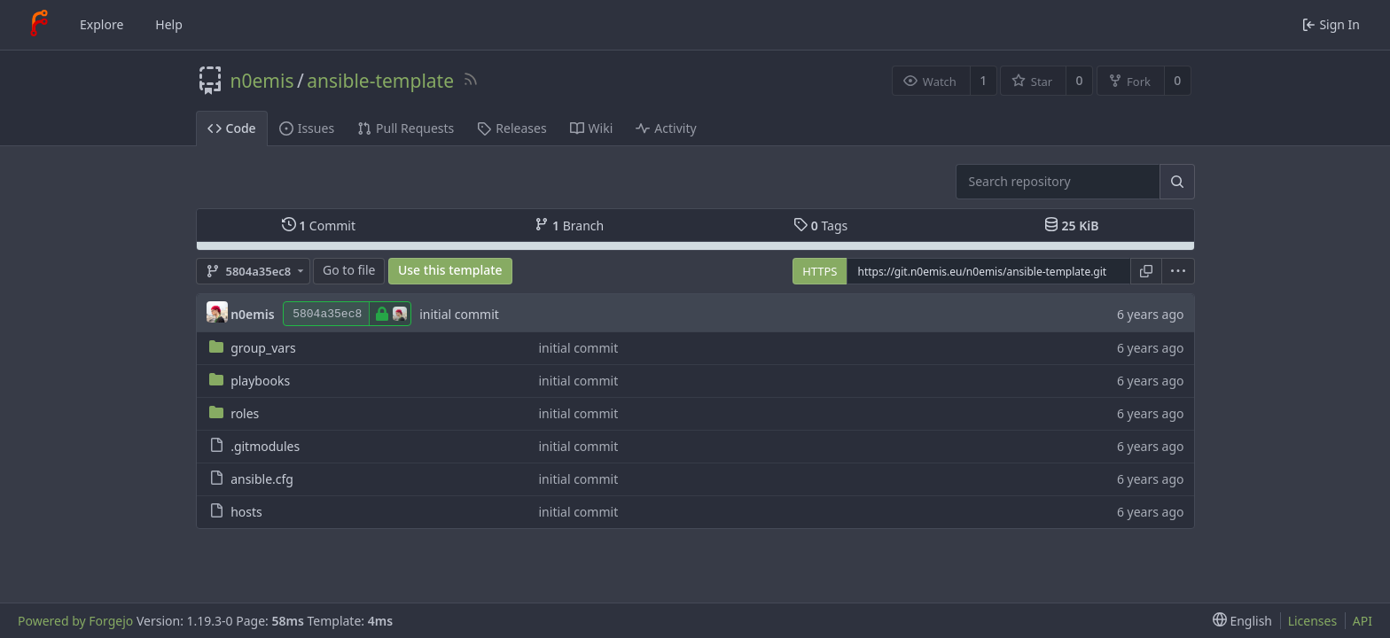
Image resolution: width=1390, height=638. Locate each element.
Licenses (1313, 620)
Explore (101, 24)
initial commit (459, 314)
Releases (511, 128)
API (1362, 620)
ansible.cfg (261, 479)
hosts (246, 511)
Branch (569, 225)
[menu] (1178, 271)
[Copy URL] (1146, 271)
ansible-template (380, 80)
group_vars (263, 347)
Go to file (349, 269)
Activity (666, 128)
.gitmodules (265, 446)
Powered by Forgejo (75, 620)
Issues (306, 128)
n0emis (262, 80)
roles (244, 413)
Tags (820, 225)
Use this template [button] (450, 269)
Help (169, 24)
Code (231, 128)
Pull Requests (405, 128)
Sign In (1331, 24)
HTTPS (819, 271)
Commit (318, 225)
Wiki (591, 128)
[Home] (39, 25)
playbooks (260, 380)
